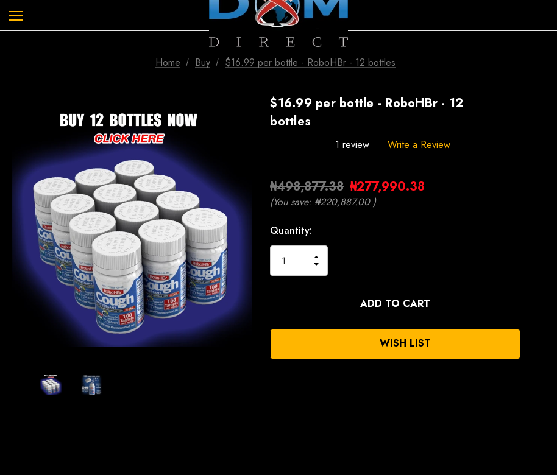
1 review (352, 144)
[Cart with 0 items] (538, 15)
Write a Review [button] (419, 144)
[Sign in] (503, 16)
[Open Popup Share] (539, 324)
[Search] (48, 15)
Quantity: (291, 230)
